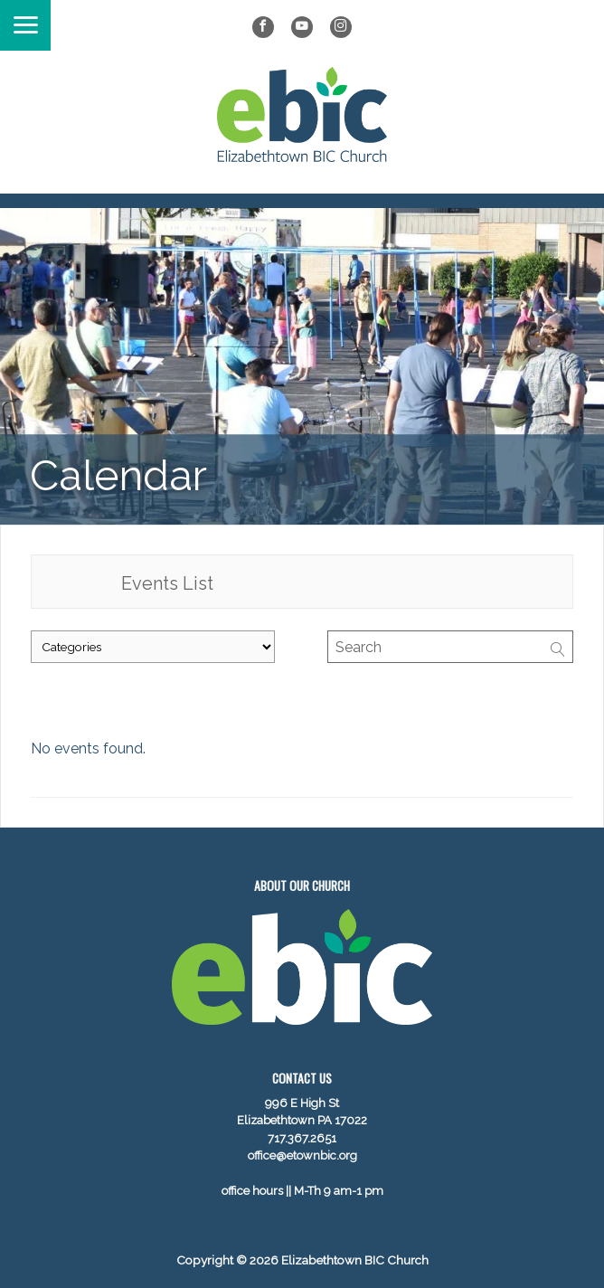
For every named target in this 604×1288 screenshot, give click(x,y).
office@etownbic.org (302, 1155)
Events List (167, 583)
